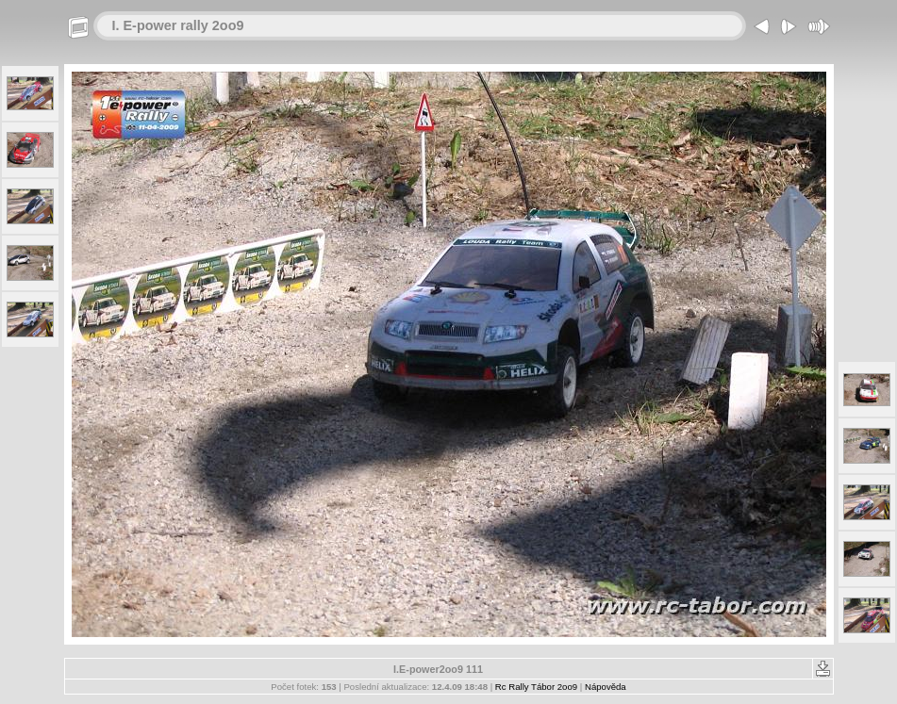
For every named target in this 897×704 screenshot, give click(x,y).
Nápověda (605, 686)
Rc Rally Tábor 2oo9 (536, 686)
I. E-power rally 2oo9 (178, 25)
